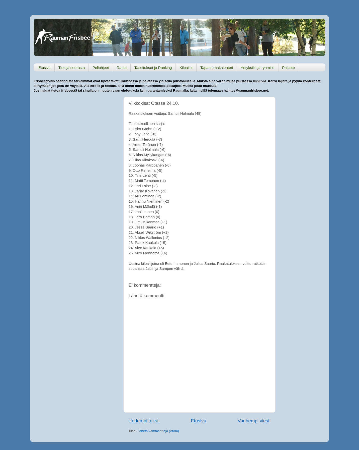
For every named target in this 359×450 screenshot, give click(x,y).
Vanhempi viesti (254, 420)
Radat (122, 67)
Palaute (288, 67)
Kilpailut (186, 67)
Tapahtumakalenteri (216, 67)
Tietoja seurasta (71, 67)
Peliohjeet (100, 67)
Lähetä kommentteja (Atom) (158, 431)
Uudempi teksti (144, 420)
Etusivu (44, 67)
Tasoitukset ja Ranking (153, 67)
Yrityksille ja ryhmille (257, 67)
